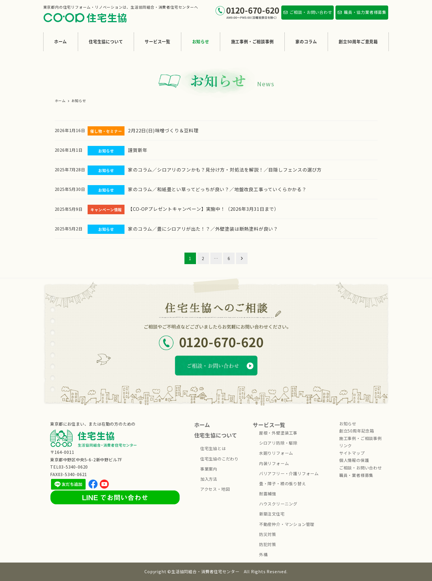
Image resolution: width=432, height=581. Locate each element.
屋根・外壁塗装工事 (278, 433)
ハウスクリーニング (278, 504)
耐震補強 (267, 494)
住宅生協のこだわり (219, 459)
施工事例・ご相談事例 (360, 438)
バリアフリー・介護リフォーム (289, 473)
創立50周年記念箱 (356, 431)
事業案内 (208, 469)
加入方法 (208, 479)
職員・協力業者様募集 (365, 12)
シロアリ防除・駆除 (278, 443)
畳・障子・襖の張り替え (282, 483)
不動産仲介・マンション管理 (286, 524)
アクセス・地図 (215, 489)
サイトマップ (352, 453)
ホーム (202, 424)
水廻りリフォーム (276, 453)
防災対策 (267, 534)
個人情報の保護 (354, 460)
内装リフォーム (274, 463)
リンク (345, 445)
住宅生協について (215, 435)
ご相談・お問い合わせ (311, 12)
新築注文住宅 (272, 514)
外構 (263, 554)
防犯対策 (267, 544)
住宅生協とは (213, 448)
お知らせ (347, 423)
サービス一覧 (269, 424)
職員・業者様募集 (356, 475)
